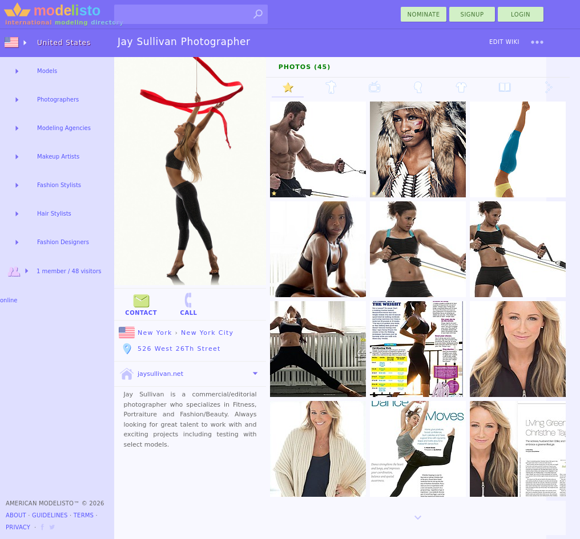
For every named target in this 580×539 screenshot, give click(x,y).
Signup (472, 14)
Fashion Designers (63, 242)
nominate (424, 14)
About (16, 515)
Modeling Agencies (64, 128)
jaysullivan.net (151, 374)
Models (47, 71)
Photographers (58, 99)
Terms (84, 515)
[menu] (537, 42)
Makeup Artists (58, 156)
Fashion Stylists (59, 185)
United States (64, 43)
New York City (207, 333)
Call (188, 303)
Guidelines (50, 515)
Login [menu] (520, 14)
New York (145, 333)
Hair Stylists (54, 213)
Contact (141, 303)
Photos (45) (305, 67)
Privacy (18, 527)
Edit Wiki (504, 42)
